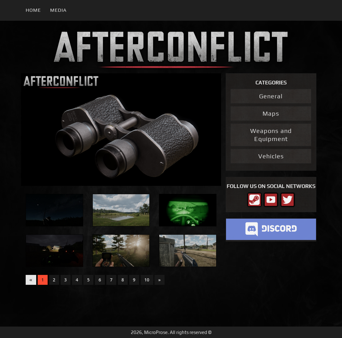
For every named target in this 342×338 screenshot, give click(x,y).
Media (58, 10)
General (271, 96)
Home (33, 10)
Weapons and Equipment (271, 134)
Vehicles (271, 156)
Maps (271, 113)
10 (146, 280)
